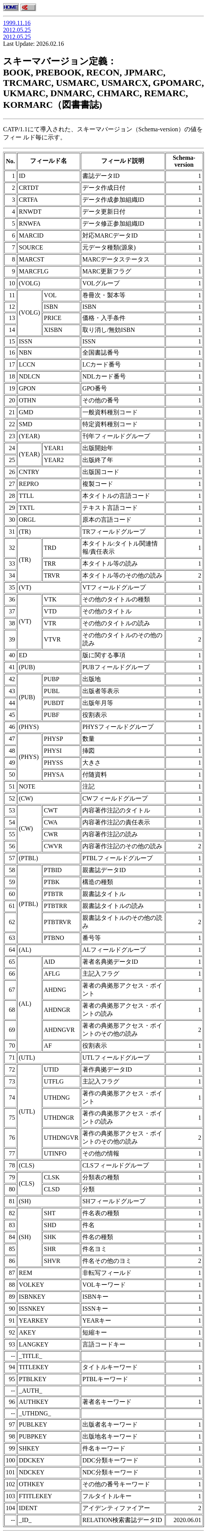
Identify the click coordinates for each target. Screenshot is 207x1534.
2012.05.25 (17, 30)
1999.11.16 (16, 23)
